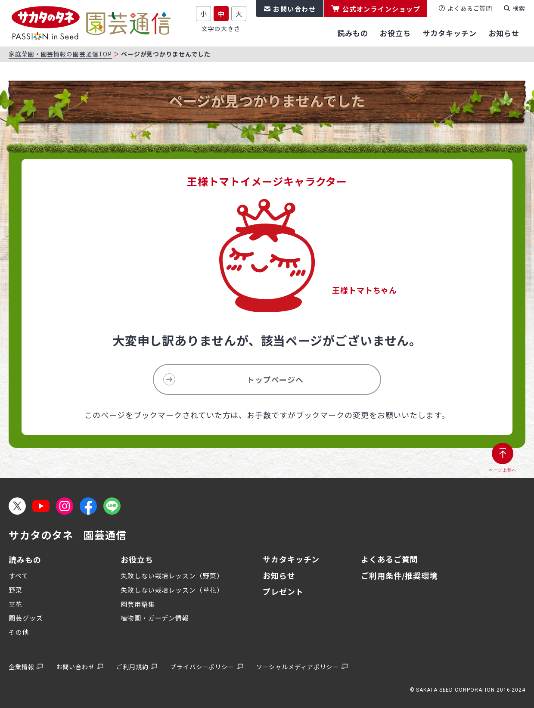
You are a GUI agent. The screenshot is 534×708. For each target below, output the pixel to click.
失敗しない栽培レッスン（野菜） (172, 575)
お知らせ (279, 575)
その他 (19, 632)
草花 (15, 604)
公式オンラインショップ (381, 8)
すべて (18, 575)
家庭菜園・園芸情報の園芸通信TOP (60, 54)
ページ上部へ (503, 470)
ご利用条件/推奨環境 (399, 575)
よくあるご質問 (469, 8)
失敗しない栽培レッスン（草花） (172, 589)
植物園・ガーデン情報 (155, 617)
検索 (518, 8)
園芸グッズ (26, 617)
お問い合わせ (294, 8)
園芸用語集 (138, 604)
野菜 (15, 589)
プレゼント (283, 591)
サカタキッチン (291, 559)
